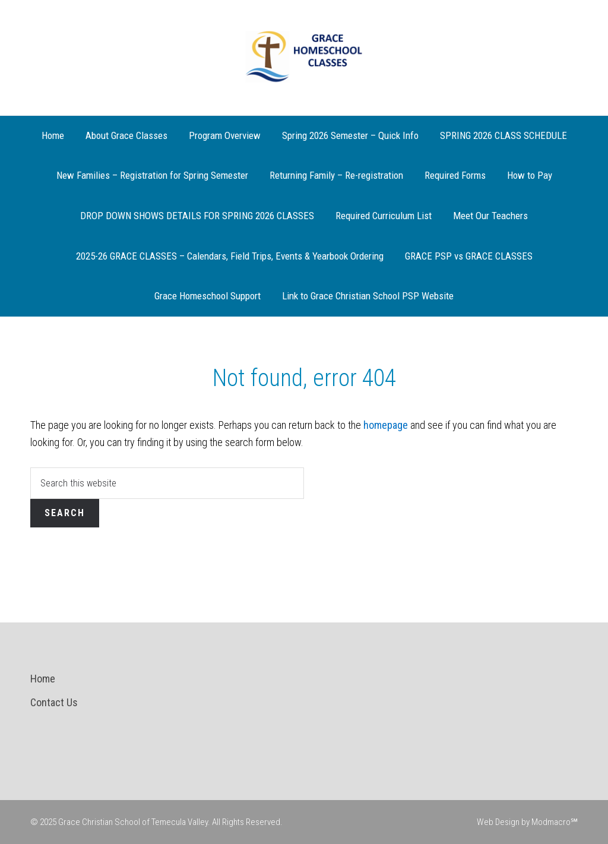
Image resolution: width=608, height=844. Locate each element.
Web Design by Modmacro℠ (527, 822)
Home (42, 678)
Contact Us (54, 702)
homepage (385, 425)
